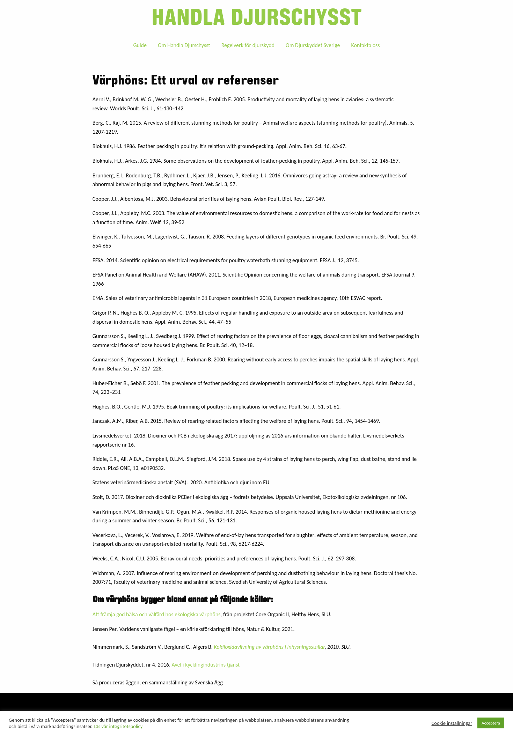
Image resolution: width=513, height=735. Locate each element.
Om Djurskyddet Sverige (313, 45)
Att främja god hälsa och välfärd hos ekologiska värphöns (157, 614)
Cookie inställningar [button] (452, 723)
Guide (140, 45)
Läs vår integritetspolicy (118, 726)
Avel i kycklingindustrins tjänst (206, 664)
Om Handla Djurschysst (184, 45)
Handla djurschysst (257, 17)
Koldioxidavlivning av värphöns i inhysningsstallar (269, 647)
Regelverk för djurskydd (247, 45)
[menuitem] (139, 45)
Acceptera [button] (491, 723)
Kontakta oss (365, 45)
